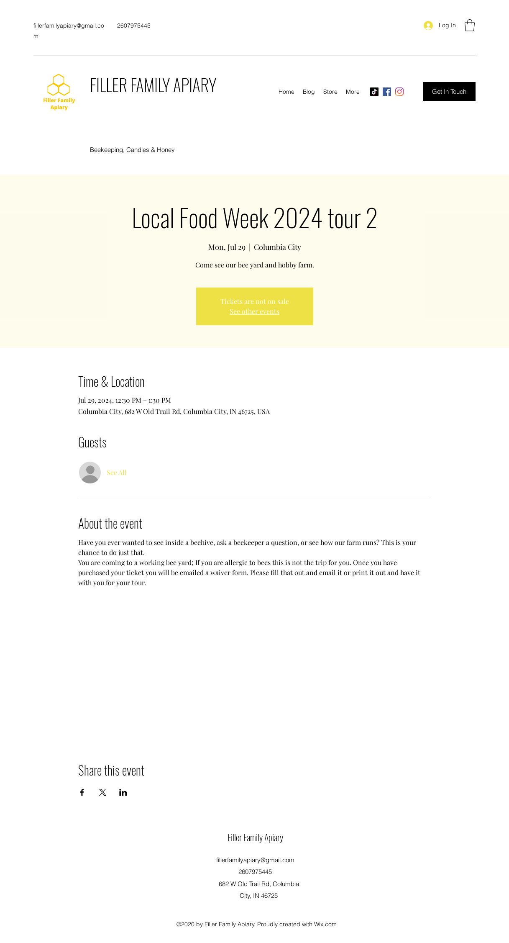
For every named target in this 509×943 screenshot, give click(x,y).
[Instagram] (399, 91)
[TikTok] (374, 91)
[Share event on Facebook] (82, 792)
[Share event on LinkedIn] (123, 792)
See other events (254, 311)
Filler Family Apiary (255, 837)
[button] (470, 25)
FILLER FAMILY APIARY (153, 84)
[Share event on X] (103, 792)
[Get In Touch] (449, 91)
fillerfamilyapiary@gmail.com (255, 860)
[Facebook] (387, 91)
